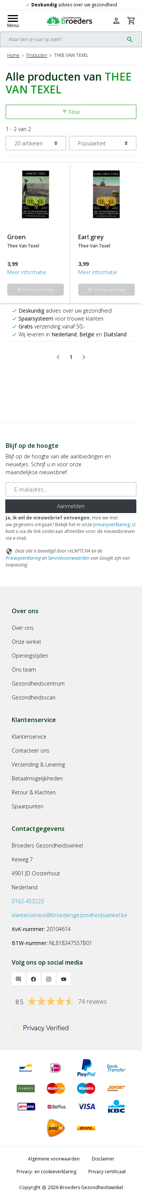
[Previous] (58, 357)
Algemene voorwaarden (54, 1159)
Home (13, 55)
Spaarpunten (27, 806)
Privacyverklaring (23, 558)
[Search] (62, 39)
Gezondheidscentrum (38, 683)
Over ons (23, 627)
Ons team (24, 669)
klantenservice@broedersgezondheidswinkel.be (69, 915)
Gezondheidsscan (34, 697)
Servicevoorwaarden (69, 558)
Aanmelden (71, 506)
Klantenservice (29, 736)
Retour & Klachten (34, 792)
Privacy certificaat (107, 1171)
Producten (36, 55)
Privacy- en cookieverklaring (46, 1171)
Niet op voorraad (35, 289)
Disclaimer (103, 1159)
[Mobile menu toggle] (13, 21)
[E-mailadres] (71, 489)
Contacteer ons (30, 750)
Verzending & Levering (38, 764)
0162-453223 (28, 901)
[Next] (84, 357)
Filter (71, 112)
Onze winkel (26, 641)
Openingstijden (30, 655)
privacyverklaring (111, 524)
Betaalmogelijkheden (37, 778)
